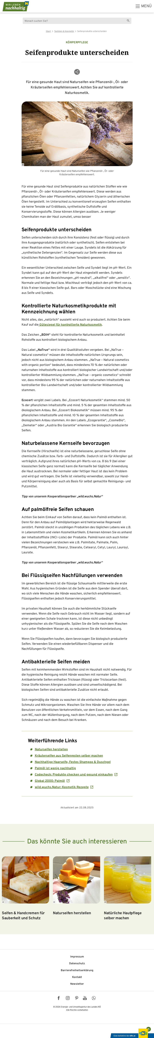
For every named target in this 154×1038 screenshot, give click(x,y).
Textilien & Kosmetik (64, 31)
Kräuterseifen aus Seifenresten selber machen (69, 756)
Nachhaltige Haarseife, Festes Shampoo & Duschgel (73, 762)
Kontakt (77, 977)
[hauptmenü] (143, 6)
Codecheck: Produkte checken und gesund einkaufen (74, 775)
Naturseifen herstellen (51, 749)
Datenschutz (77, 963)
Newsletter (77, 984)
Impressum (77, 957)
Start (48, 31)
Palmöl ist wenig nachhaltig (55, 768)
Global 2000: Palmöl (50, 781)
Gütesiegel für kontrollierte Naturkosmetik (70, 325)
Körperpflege (77, 42)
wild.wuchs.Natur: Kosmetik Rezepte (62, 787)
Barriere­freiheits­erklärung (77, 970)
